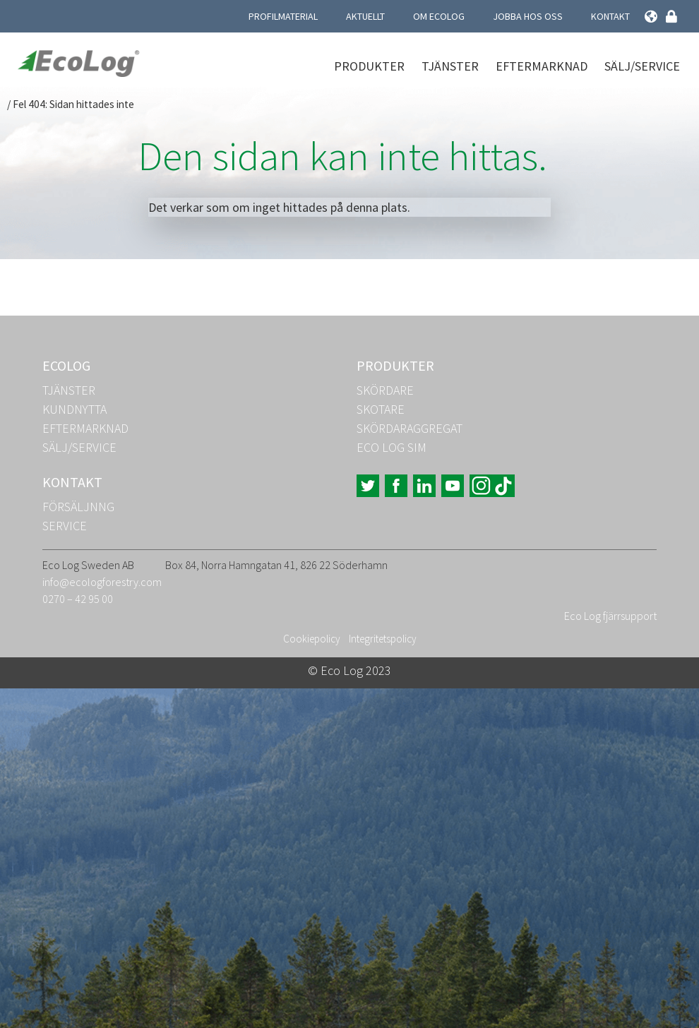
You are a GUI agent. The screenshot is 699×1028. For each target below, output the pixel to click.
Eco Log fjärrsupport (610, 616)
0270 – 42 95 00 (77, 599)
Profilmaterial (283, 16)
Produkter (369, 66)
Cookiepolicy (311, 638)
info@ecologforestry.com (102, 582)
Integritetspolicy (383, 638)
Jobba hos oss (528, 16)
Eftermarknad (541, 66)
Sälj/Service (642, 66)
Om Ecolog (439, 16)
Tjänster (450, 66)
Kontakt (610, 16)
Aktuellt (365, 16)
